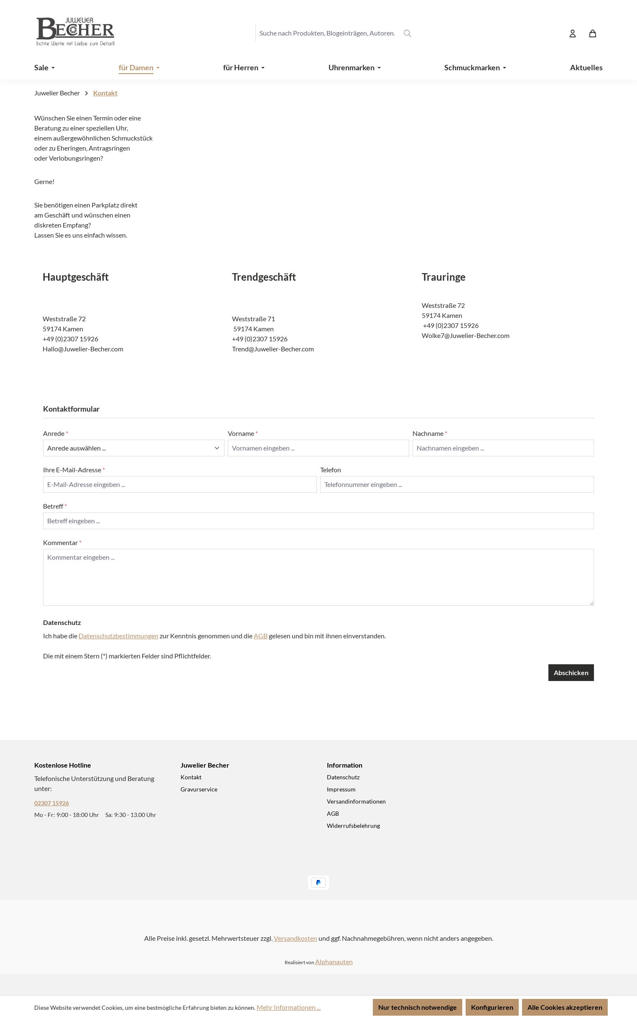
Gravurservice (199, 789)
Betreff (55, 506)
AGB (261, 636)
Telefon (330, 470)
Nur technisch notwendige (417, 1007)
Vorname (243, 433)
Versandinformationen (356, 801)
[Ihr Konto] (573, 33)
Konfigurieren (492, 1007)
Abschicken (571, 672)
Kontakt (191, 777)
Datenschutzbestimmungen (118, 636)
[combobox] (326, 33)
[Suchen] (407, 33)
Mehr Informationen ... (289, 1007)
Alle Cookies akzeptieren (564, 1007)
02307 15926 (51, 803)
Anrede (55, 433)
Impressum (341, 789)
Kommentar (62, 542)
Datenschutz (343, 777)
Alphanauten (334, 961)
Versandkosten (295, 938)
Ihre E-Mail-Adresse (74, 470)
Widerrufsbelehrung (353, 825)
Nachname (430, 433)
